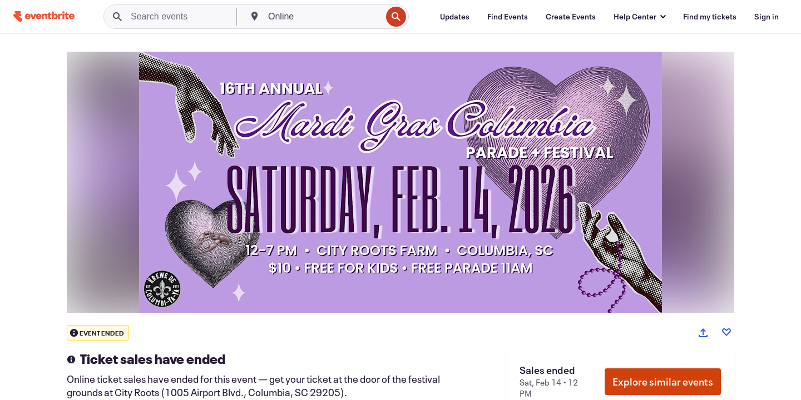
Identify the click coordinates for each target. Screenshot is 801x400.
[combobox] (323, 16)
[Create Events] (571, 17)
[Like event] (726, 332)
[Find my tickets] (709, 17)
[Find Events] (507, 17)
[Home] (44, 16)
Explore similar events (662, 381)
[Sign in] (766, 17)
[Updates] (454, 17)
